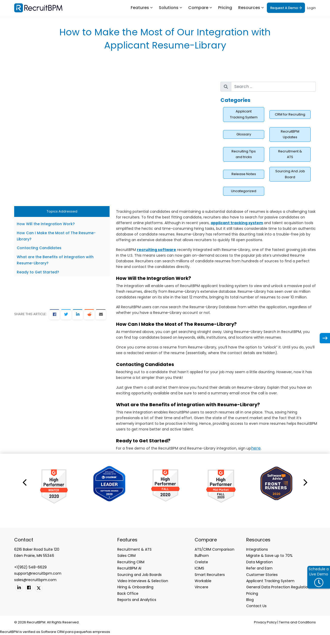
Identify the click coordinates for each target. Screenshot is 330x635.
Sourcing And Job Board (290, 174)
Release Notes (244, 174)
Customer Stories (262, 574)
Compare (198, 8)
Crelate (201, 562)
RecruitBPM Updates (290, 134)
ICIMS (199, 568)
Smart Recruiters (210, 574)
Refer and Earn (259, 568)
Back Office (127, 593)
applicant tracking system (237, 222)
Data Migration (259, 562)
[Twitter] (66, 314)
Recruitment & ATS (290, 154)
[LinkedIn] (77, 314)
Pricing (225, 8)
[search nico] (273, 87)
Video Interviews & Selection (142, 580)
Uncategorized (243, 191)
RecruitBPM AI (129, 568)
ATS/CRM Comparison (214, 549)
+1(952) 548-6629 (30, 567)
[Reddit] (89, 314)
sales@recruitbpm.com (35, 579)
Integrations (257, 549)
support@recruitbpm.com (37, 573)
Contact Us (256, 605)
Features (140, 8)
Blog (250, 599)
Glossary (243, 134)
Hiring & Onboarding (135, 587)
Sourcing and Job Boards (139, 574)
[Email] (101, 314)
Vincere (201, 587)
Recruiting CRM (130, 562)
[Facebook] (54, 314)
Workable (203, 580)
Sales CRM (126, 555)
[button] (24, 482)
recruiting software (156, 249)
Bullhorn (202, 555)
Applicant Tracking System (244, 114)
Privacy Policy (265, 622)
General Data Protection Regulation (278, 587)
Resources (249, 8)
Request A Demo (286, 7)
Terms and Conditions (297, 622)
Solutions (168, 8)
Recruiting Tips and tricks (244, 154)
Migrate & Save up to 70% (269, 555)
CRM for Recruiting (290, 114)
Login (311, 7)
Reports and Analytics (136, 599)
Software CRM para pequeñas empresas (75, 631)
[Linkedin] (19, 588)
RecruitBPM (9, 631)
